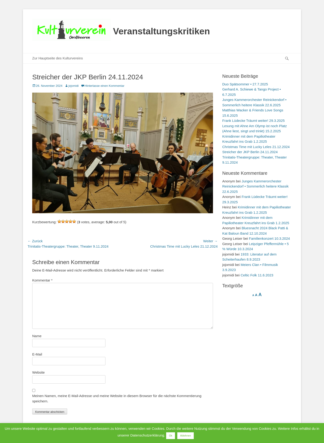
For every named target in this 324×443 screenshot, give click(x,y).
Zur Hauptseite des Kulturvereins (57, 58)
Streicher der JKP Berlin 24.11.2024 (250, 152)
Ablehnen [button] (185, 435)
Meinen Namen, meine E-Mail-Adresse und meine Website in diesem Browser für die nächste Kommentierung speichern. (116, 398)
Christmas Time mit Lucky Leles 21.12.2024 (256, 147)
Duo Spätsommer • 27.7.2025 (245, 84)
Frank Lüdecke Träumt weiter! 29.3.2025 (253, 121)
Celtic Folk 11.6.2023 (257, 275)
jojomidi (73, 85)
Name (36, 336)
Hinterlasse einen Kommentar (104, 85)
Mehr (201, 435)
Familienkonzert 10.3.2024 (269, 238)
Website (38, 372)
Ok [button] (170, 435)
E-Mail (37, 354)
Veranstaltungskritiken (161, 31)
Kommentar (42, 280)
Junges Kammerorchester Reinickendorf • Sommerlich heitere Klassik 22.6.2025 (255, 186)
